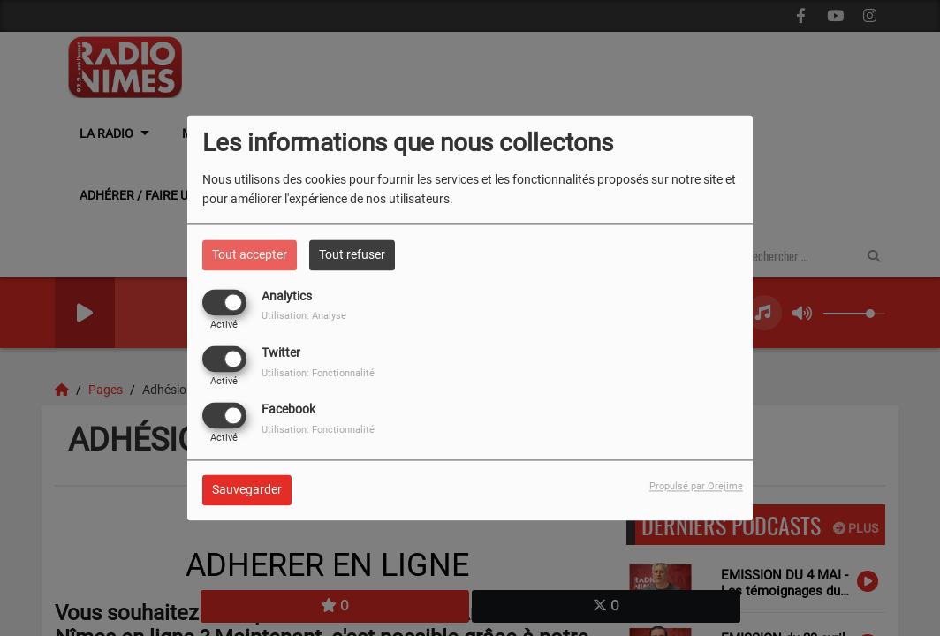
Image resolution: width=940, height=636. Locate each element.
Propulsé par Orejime (696, 487)
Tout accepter (249, 254)
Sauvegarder (247, 490)
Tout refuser (352, 254)
